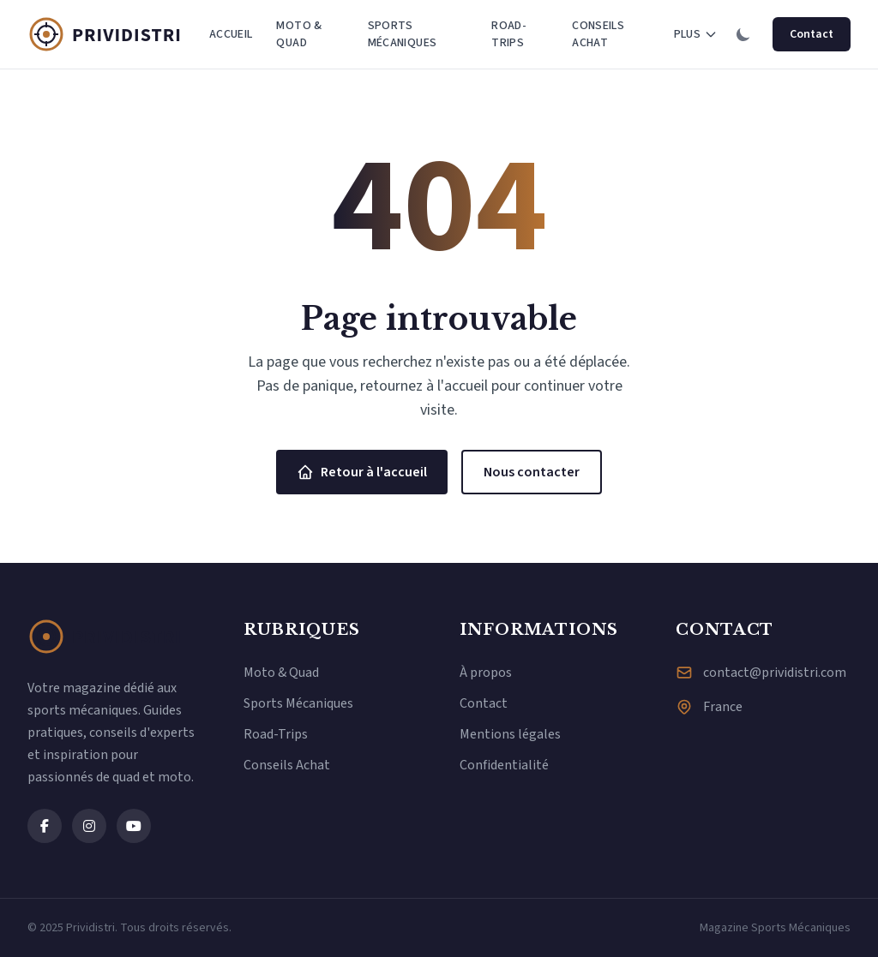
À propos (486, 672)
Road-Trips (508, 34)
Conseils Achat (598, 34)
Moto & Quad (299, 34)
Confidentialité (504, 765)
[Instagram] (89, 826)
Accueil (230, 34)
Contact (811, 34)
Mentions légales (510, 734)
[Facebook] (44, 826)
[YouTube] (134, 826)
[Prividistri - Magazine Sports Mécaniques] (113, 34)
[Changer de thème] (743, 34)
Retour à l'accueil (362, 472)
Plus (696, 34)
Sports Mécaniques (402, 34)
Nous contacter (532, 472)
